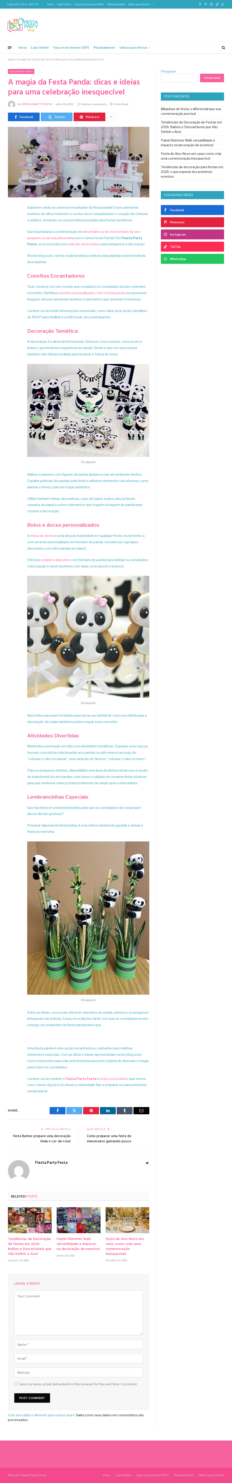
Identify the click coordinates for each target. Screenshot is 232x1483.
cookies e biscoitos (55, 560)
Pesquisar (168, 71)
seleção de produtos (84, 244)
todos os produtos (114, 1079)
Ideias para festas (139, 4)
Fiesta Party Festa (36, 104)
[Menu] (10, 47)
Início (50, 4)
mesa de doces (42, 536)
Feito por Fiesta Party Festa (27, 1475)
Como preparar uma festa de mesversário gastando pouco (109, 1139)
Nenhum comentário (92, 104)
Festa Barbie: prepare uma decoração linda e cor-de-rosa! (42, 1139)
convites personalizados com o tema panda (91, 293)
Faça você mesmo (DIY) (89, 4)
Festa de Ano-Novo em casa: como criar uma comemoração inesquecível (125, 1246)
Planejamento (116, 4)
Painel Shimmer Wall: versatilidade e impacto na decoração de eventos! (78, 1244)
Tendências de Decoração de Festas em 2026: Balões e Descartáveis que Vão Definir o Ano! (29, 1246)
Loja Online (64, 4)
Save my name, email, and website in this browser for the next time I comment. (78, 1384)
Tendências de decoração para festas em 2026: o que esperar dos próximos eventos (192, 171)
